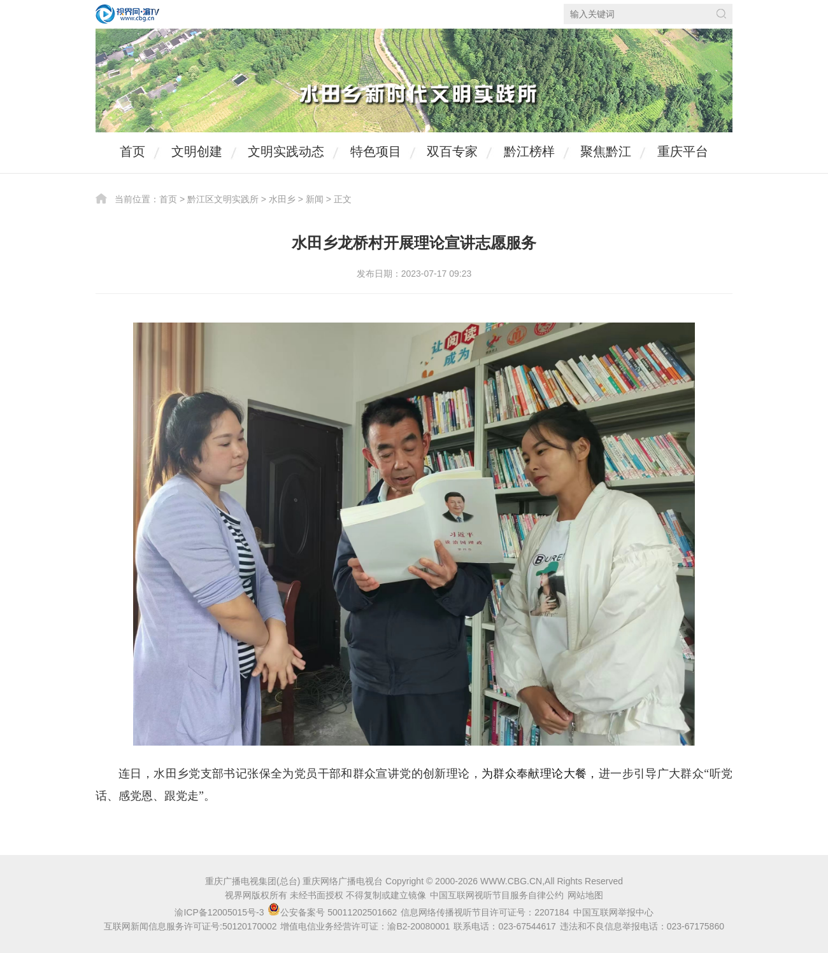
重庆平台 (682, 151)
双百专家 (452, 151)
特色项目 (375, 151)
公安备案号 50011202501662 (333, 912)
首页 (132, 151)
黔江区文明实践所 (223, 199)
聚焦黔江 (605, 151)
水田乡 (282, 199)
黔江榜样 (529, 151)
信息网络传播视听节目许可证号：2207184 (485, 912)
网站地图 (585, 895)
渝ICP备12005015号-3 (219, 912)
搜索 (721, 13)
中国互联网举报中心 (613, 912)
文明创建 (196, 151)
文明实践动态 (286, 151)
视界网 (127, 14)
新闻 (315, 199)
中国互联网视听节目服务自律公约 (497, 895)
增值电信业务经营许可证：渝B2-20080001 (365, 926)
